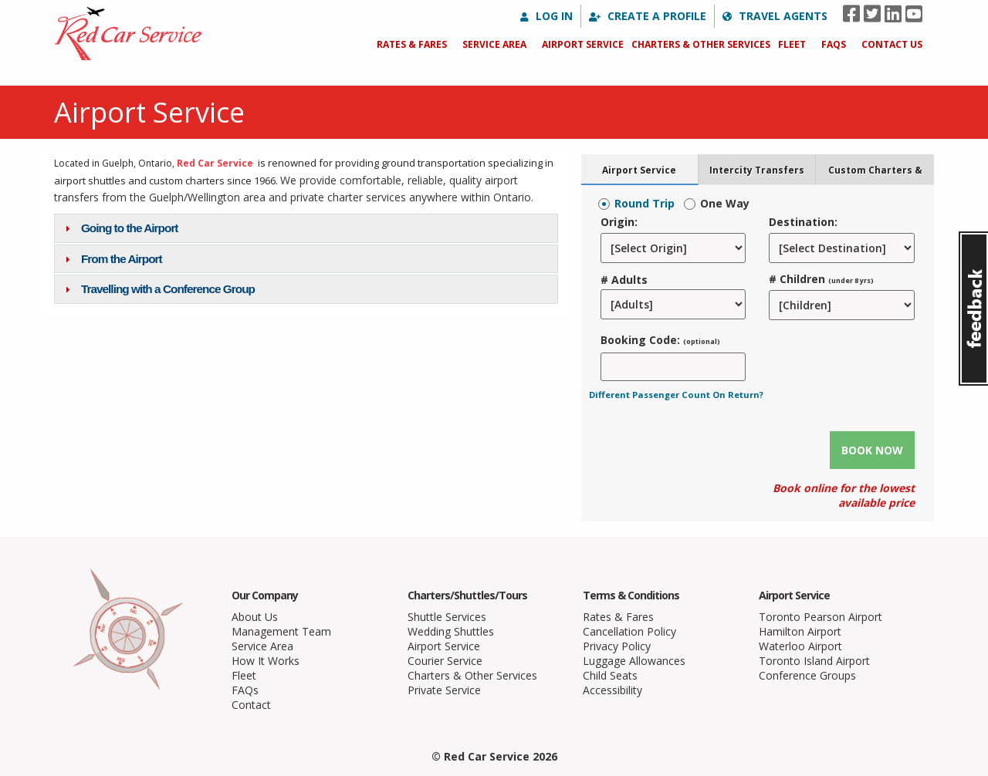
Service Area (494, 44)
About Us (255, 616)
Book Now (872, 450)
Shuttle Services (447, 616)
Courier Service (445, 660)
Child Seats (610, 675)
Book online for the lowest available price (844, 495)
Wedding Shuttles (451, 631)
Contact (251, 704)
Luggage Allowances (634, 660)
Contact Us (891, 44)
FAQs (833, 44)
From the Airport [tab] (111, 258)
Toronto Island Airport (814, 660)
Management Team (281, 631)
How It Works (265, 660)
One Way (724, 203)
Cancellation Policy (629, 631)
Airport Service (583, 44)
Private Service (444, 690)
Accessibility (612, 690)
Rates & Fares (412, 44)
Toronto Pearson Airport (820, 616)
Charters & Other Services (700, 44)
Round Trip (644, 203)
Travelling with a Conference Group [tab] (158, 288)
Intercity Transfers (756, 170)
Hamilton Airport (800, 631)
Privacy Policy (617, 646)
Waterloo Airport (800, 646)
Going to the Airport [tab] (119, 227)
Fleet (792, 44)
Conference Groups (807, 675)
